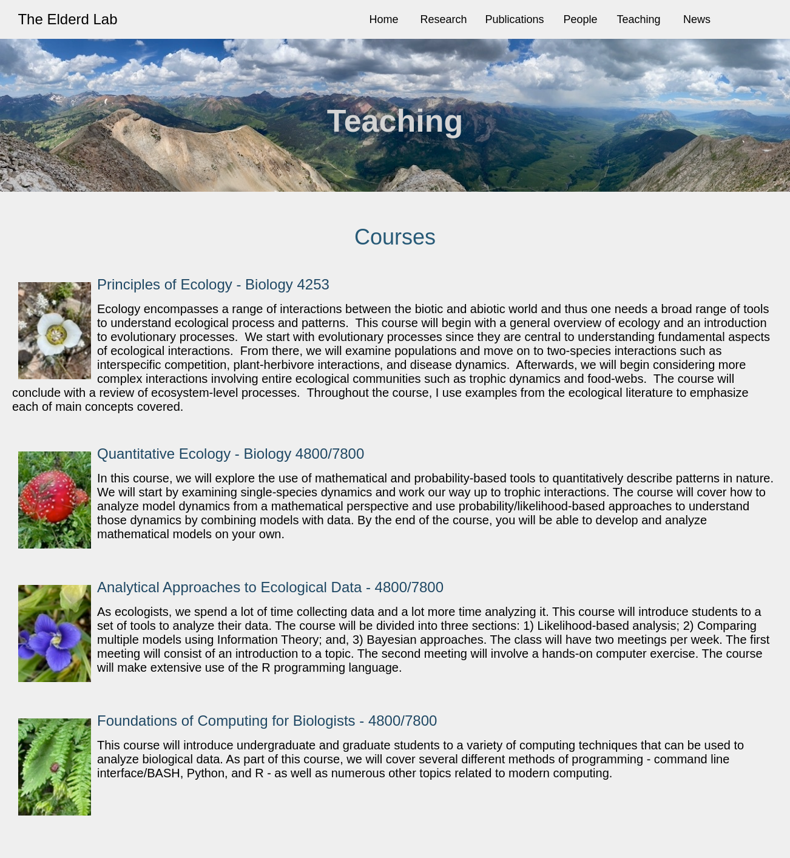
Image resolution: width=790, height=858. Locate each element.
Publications (514, 19)
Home (383, 19)
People (580, 19)
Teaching (639, 19)
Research (443, 19)
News (697, 19)
